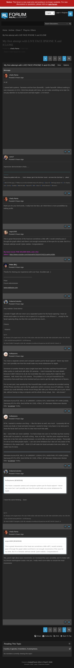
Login (58, 12)
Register (65, 12)
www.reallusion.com (11, 287)
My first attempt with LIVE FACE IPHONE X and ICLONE (24, 35)
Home (5, 30)
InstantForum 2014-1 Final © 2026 (40, 662)
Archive (11, 30)
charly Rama (14, 48)
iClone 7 (19, 30)
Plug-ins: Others (29, 30)
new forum (52, 4)
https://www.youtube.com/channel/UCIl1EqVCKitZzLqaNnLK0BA (32, 254)
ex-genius (11, 406)
